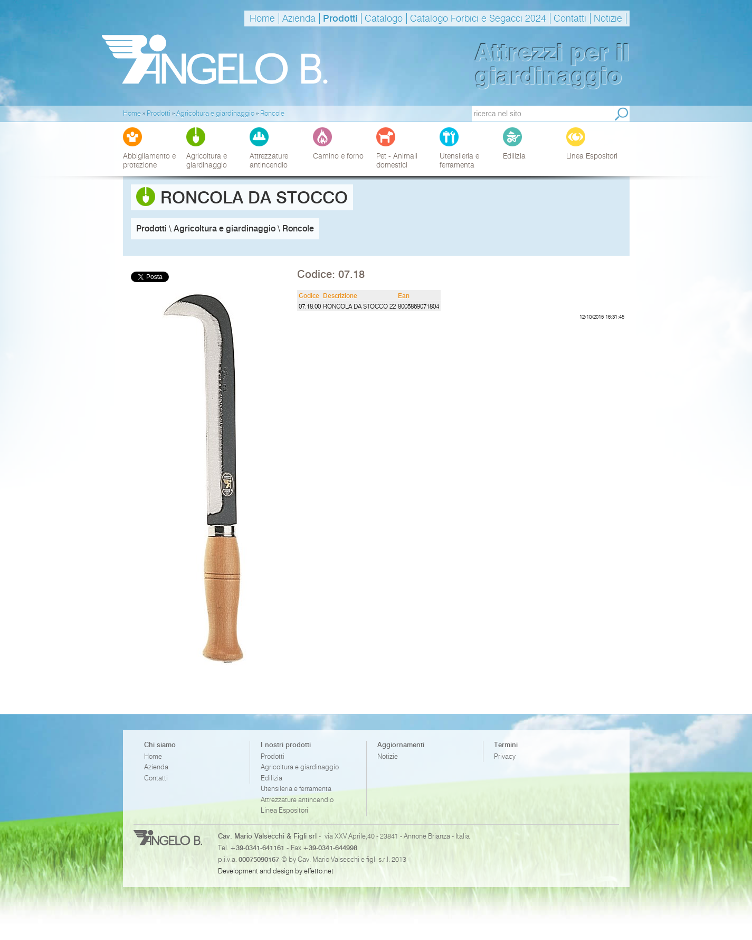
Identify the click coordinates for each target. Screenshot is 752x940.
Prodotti (340, 18)
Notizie (608, 18)
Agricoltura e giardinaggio (300, 767)
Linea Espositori (284, 810)
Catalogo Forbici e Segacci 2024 (478, 18)
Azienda (299, 18)
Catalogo (384, 18)
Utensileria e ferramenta (296, 789)
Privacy (505, 756)
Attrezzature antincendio (297, 800)
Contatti (570, 18)
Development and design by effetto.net (276, 871)
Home (262, 18)
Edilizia (271, 778)
